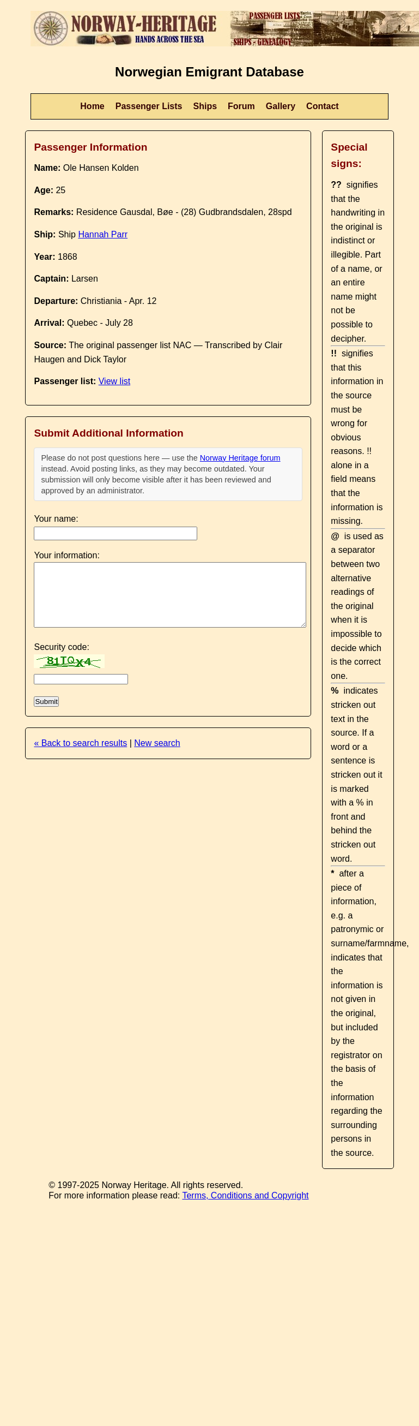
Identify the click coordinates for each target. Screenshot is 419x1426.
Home (92, 106)
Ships (205, 106)
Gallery (280, 106)
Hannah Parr (102, 234)
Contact (322, 106)
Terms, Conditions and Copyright (245, 1195)
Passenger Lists (149, 106)
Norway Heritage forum (240, 458)
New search (157, 743)
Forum (241, 106)
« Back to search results (80, 743)
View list (114, 381)
